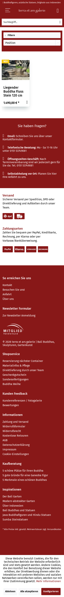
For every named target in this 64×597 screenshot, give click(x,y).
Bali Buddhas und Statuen (19, 510)
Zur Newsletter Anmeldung (19, 315)
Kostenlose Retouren (15, 435)
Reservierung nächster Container (23, 361)
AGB (5, 440)
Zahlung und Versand (16, 421)
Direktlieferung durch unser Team (23, 370)
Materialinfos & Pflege (16, 365)
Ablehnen (10, 591)
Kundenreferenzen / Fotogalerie (22, 400)
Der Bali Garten (12, 496)
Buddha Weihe (12, 384)
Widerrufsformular (14, 426)
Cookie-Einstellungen (16, 454)
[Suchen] (60, 22)
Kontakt (7, 285)
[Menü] (10, 10)
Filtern (10, 35)
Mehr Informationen (48, 581)
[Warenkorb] (57, 10)
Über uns (8, 299)
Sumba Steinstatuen (15, 519)
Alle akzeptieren (29, 591)
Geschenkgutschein (14, 374)
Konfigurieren (51, 591)
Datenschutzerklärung (16, 444)
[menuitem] (32, 22)
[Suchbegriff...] (32, 22)
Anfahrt (7, 294)
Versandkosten (54, 529)
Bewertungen (11, 405)
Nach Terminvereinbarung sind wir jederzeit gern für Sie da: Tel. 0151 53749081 (31, 162)
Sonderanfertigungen (16, 379)
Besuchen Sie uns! (14, 289)
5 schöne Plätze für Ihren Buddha (23, 470)
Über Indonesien (13, 505)
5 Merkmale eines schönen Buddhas (25, 479)
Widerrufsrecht (12, 431)
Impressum (9, 449)
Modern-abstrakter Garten (19, 501)
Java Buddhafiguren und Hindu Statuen (27, 515)
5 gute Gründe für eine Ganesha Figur (25, 475)
